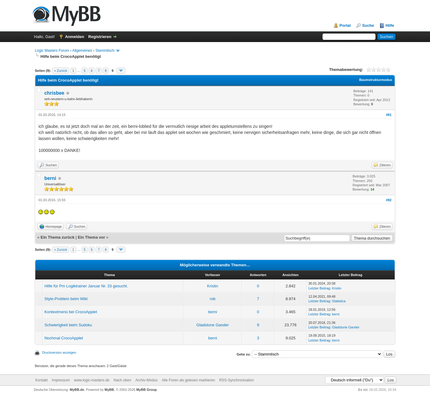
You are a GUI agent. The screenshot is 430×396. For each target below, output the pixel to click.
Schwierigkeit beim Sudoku (68, 325)
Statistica (339, 301)
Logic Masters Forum (52, 50)
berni (50, 178)
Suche (368, 25)
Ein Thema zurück (57, 237)
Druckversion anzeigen (59, 352)
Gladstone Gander (212, 325)
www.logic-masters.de (92, 380)
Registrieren (99, 36)
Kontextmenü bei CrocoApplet (70, 312)
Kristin (212, 286)
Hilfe (390, 25)
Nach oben (122, 380)
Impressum (61, 380)
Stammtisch (105, 50)
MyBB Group (146, 389)
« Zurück (60, 70)
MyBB (109, 389)
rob (213, 298)
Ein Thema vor (91, 237)
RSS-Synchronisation (236, 380)
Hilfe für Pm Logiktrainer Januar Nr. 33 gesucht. (86, 286)
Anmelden (74, 36)
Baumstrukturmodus (375, 80)
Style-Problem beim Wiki (66, 298)
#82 (388, 200)
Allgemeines (82, 50)
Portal (345, 25)
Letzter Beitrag (319, 288)
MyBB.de (77, 389)
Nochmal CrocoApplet (63, 338)
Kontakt (41, 380)
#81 (388, 115)
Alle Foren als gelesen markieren (188, 380)
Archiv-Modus (146, 380)
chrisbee (54, 93)
